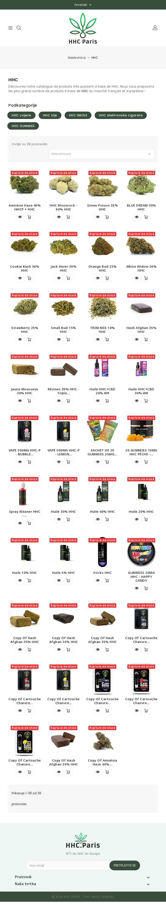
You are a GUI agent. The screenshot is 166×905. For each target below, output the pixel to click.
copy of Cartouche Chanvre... (141, 642)
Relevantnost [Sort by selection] (101, 154)
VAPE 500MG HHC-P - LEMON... (64, 453)
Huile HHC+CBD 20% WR (102, 392)
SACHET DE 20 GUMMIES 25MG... (102, 453)
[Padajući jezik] (84, 4)
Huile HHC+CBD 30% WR (141, 392)
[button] (155, 28)
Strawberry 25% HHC (24, 330)
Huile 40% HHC (102, 513)
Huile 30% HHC (63, 513)
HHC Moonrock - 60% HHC (63, 207)
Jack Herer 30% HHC (63, 269)
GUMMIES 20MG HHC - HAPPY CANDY (141, 578)
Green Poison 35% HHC (102, 207)
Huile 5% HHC (63, 574)
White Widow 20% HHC (141, 269)
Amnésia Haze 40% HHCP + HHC (25, 207)
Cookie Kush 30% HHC (24, 269)
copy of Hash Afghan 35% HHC (24, 642)
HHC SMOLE (78, 115)
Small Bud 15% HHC (63, 330)
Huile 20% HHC (141, 513)
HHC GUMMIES (23, 126)
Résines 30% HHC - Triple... (64, 392)
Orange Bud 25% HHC (102, 269)
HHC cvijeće (21, 115)
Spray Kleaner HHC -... (24, 515)
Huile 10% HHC (24, 574)
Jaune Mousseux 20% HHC (24, 392)
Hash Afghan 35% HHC (141, 330)
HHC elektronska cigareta (120, 115)
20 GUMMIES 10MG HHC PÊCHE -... (141, 453)
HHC (84, 91)
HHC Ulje (50, 115)
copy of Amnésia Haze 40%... (102, 765)
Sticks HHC (102, 574)
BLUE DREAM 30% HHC (141, 207)
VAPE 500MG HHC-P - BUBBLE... (25, 453)
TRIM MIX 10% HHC (102, 330)
